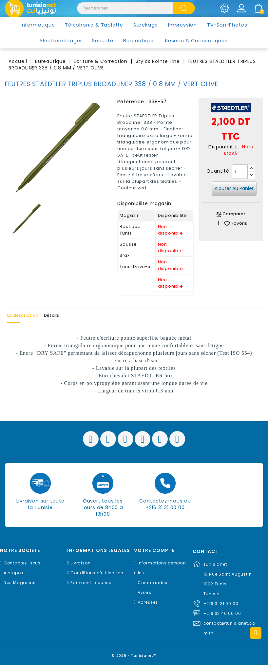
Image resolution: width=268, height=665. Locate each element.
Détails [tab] (68, 315)
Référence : (132, 101)
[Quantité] (240, 171)
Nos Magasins (20, 582)
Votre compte (154, 550)
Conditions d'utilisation (96, 573)
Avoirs (144, 592)
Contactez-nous (22, 563)
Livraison (80, 563)
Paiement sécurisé (90, 582)
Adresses (148, 602)
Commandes (152, 582)
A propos (13, 573)
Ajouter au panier (234, 188)
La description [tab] (29, 315)
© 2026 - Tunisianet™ (134, 653)
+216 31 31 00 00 (221, 603)
